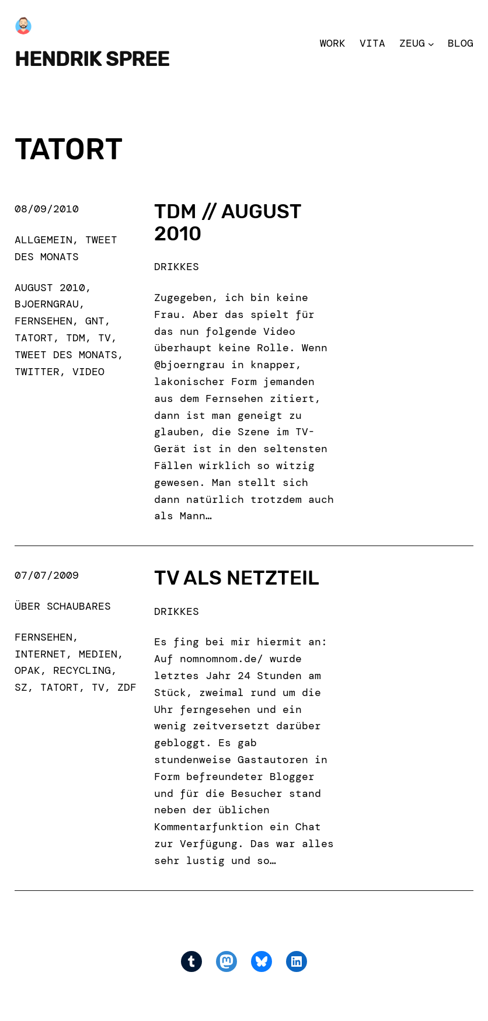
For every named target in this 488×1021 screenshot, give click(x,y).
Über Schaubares (63, 606)
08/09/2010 (47, 209)
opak (27, 670)
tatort (34, 338)
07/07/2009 (47, 575)
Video (88, 372)
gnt (94, 321)
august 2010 (50, 288)
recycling (82, 670)
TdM (75, 338)
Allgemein (43, 240)
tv (104, 338)
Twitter (37, 372)
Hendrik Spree (92, 59)
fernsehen (43, 321)
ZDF (127, 687)
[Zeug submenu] (431, 43)
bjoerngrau (47, 304)
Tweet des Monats (66, 355)
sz (21, 687)
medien (98, 654)
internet (40, 654)
